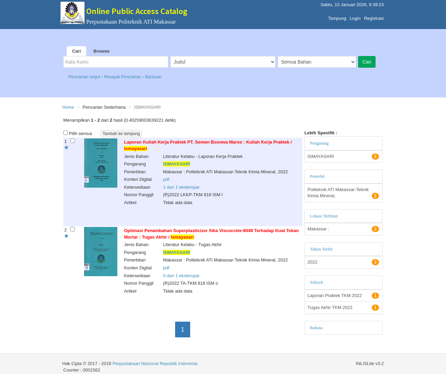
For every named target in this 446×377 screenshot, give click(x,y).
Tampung (337, 16)
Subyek (316, 282)
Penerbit (317, 176)
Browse (101, 51)
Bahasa (316, 327)
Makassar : (343, 229)
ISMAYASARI (343, 156)
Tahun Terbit (321, 249)
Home (68, 107)
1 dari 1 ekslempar (181, 187)
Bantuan (153, 76)
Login (355, 16)
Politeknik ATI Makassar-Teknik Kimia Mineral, (343, 193)
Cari (76, 51)
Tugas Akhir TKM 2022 (343, 308)
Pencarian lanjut (84, 76)
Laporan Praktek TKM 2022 (343, 296)
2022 (343, 262)
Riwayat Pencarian (123, 76)
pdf (166, 179)
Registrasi (374, 16)
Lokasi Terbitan (324, 215)
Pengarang (319, 143)
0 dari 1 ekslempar (181, 275)
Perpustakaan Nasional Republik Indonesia (155, 363)
